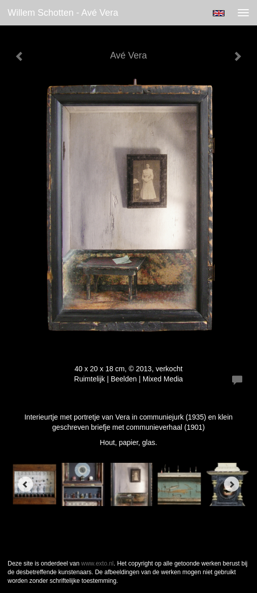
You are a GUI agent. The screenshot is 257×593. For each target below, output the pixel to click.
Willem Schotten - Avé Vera (63, 13)
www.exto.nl (97, 563)
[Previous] (25, 484)
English (218, 13)
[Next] (231, 484)
